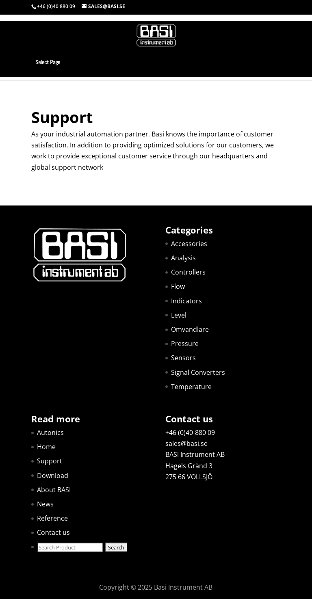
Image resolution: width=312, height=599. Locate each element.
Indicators (186, 300)
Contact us (53, 532)
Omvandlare (190, 329)
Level (178, 315)
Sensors (183, 357)
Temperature (191, 386)
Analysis (183, 257)
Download (52, 475)
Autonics (50, 432)
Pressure (185, 343)
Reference (52, 518)
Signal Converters (198, 372)
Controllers (188, 272)
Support (49, 460)
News (45, 504)
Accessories (189, 243)
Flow (178, 286)
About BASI (54, 489)
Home (46, 446)
